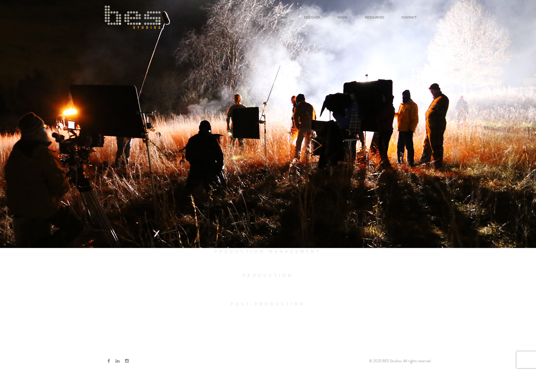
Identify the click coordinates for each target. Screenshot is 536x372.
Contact (408, 17)
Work (342, 17)
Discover (312, 17)
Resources (374, 17)
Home (281, 17)
